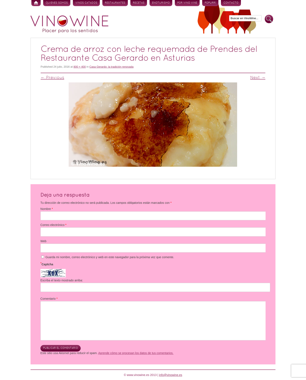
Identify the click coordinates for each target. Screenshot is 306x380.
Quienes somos (57, 3)
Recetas (138, 3)
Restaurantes (115, 3)
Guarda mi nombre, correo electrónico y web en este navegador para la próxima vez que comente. (109, 257)
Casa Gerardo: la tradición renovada (111, 66)
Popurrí (210, 3)
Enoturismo (161, 3)
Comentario (49, 298)
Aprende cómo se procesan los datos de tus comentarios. (135, 353)
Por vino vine (187, 3)
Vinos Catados (86, 3)
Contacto (230, 3)
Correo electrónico (53, 225)
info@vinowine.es (170, 375)
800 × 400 (79, 66)
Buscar (269, 19)
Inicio (36, 3)
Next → (257, 78)
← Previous (52, 78)
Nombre (46, 209)
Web (43, 241)
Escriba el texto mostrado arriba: (61, 280)
